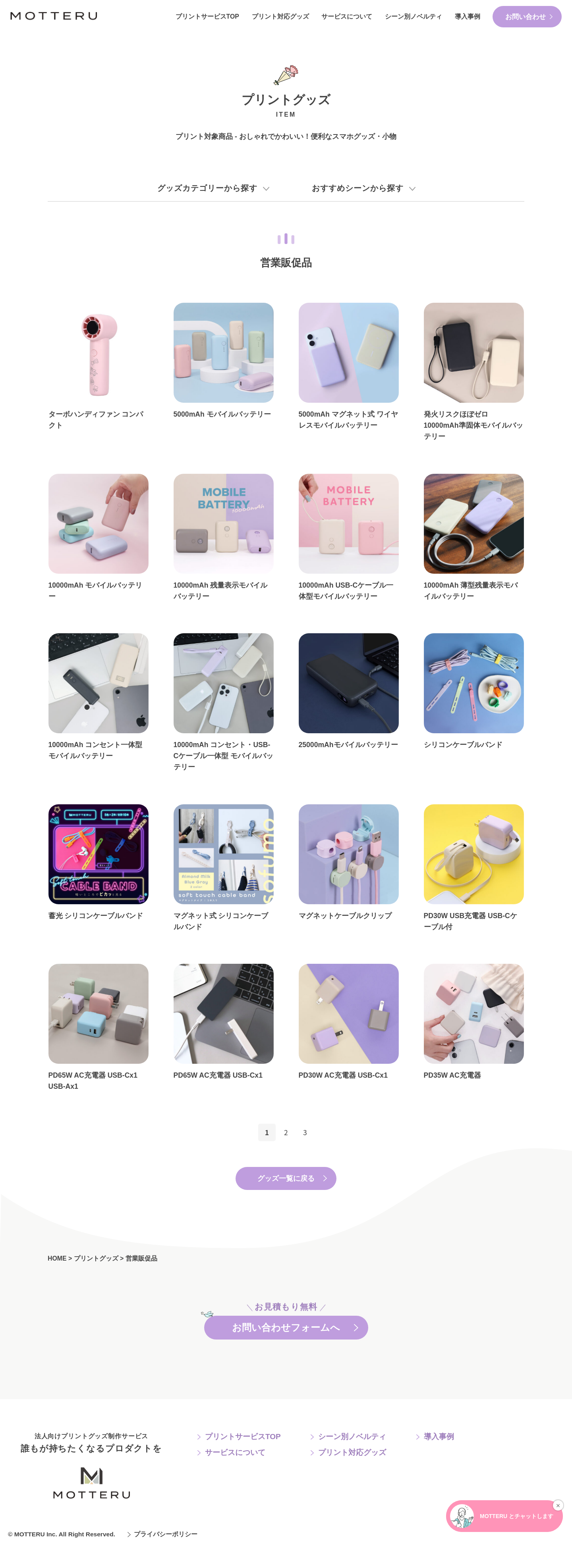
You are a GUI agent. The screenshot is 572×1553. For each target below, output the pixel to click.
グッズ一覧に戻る (286, 1178)
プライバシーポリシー (165, 1537)
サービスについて (346, 16)
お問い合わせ (525, 17)
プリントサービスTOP (207, 16)
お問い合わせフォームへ (286, 1327)
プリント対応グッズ (280, 16)
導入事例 (467, 16)
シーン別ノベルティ (413, 16)
